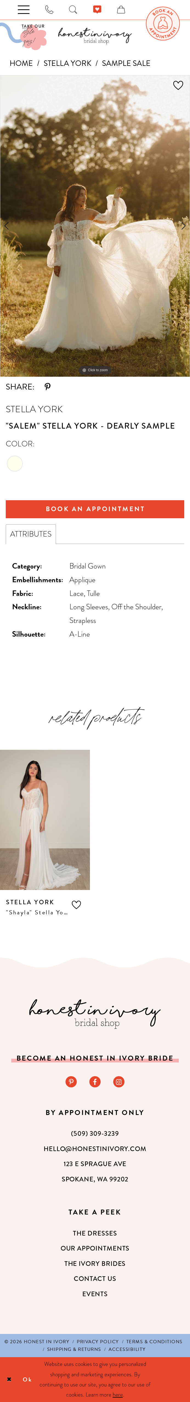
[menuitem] (163, 23)
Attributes (31, 534)
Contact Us (95, 1278)
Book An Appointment (95, 509)
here (118, 1395)
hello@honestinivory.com (95, 1149)
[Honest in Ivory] (95, 1014)
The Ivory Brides (95, 1263)
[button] (76, 904)
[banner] (95, 36)
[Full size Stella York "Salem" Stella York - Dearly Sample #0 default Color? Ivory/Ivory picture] (95, 226)
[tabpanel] (95, 226)
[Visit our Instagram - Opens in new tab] (118, 1081)
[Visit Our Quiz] (23, 36)
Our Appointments (95, 1248)
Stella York (67, 63)
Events (95, 1294)
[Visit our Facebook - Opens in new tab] (95, 1081)
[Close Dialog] (9, 1380)
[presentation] (45, 820)
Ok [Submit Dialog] (27, 1379)
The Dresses (95, 1233)
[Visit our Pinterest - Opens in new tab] (71, 1081)
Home (21, 63)
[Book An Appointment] (163, 23)
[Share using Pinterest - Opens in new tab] (47, 387)
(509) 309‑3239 (95, 1133)
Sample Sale (126, 63)
